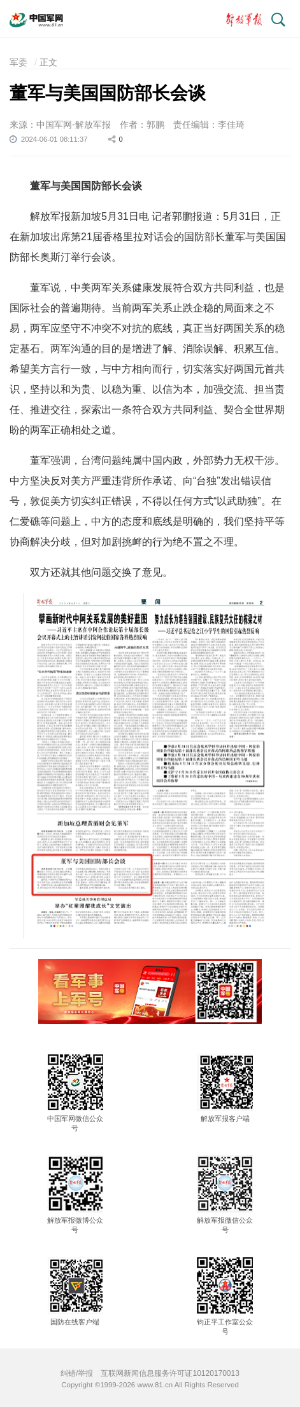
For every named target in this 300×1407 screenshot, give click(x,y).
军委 (18, 62)
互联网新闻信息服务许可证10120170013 (170, 1373)
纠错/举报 (77, 1373)
